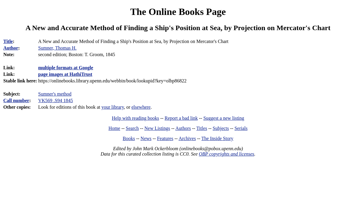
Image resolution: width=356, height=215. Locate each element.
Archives (187, 138)
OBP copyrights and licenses (226, 153)
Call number (16, 100)
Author (10, 47)
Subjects (221, 128)
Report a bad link (181, 118)
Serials (241, 128)
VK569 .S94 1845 (55, 100)
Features (165, 138)
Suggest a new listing (223, 118)
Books (129, 138)
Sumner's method (55, 93)
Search (132, 128)
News (145, 138)
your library (113, 107)
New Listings (157, 128)
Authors (183, 128)
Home (114, 128)
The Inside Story (218, 138)
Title (8, 41)
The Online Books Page (178, 11)
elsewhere (141, 107)
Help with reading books (135, 118)
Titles (201, 128)
